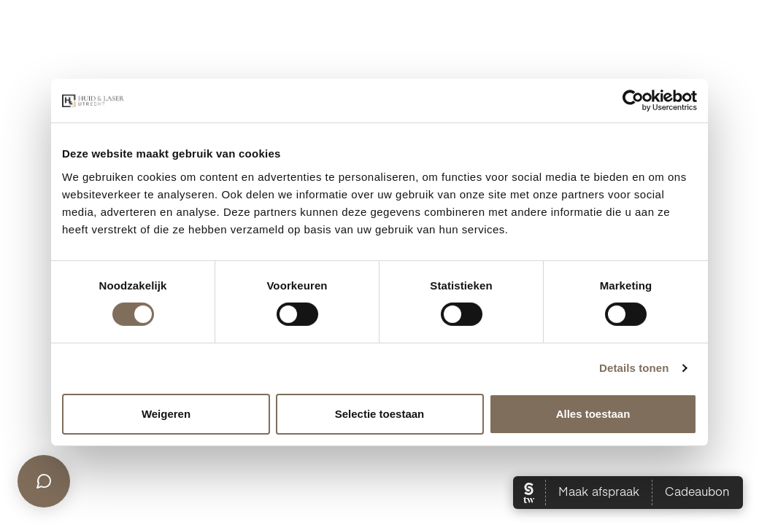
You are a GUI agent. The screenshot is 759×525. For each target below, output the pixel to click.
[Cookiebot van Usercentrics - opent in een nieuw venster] (633, 101)
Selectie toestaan (380, 414)
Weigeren (166, 414)
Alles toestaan (593, 414)
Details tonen (634, 368)
